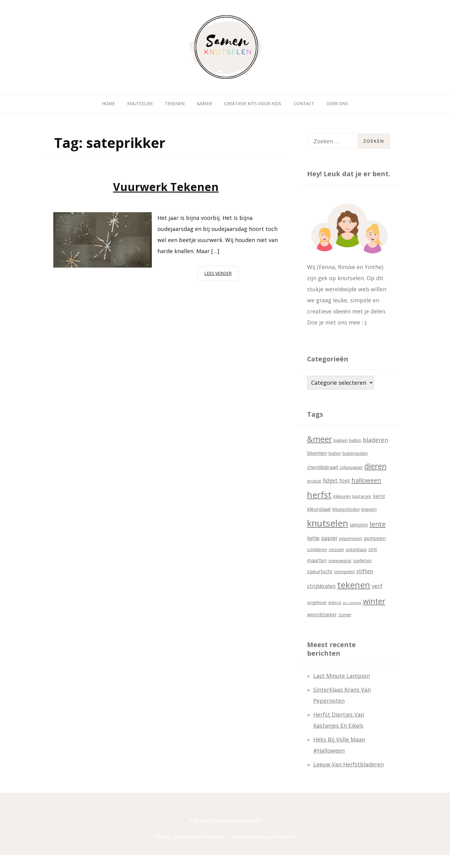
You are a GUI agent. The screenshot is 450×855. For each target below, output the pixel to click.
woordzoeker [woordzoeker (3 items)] (322, 614)
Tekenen (174, 103)
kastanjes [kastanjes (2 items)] (361, 496)
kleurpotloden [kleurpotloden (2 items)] (346, 509)
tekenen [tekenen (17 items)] (353, 585)
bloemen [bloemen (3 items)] (317, 453)
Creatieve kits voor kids (252, 103)
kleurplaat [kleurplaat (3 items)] (319, 509)
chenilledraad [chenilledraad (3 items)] (322, 467)
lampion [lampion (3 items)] (359, 524)
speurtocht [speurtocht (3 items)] (319, 571)
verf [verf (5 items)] (377, 586)
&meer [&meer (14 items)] (319, 438)
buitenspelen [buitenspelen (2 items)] (355, 453)
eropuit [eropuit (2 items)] (314, 481)
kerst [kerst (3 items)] (379, 496)
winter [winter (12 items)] (374, 601)
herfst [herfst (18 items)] (319, 494)
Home (108, 103)
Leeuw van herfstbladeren (348, 764)
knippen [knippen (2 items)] (369, 509)
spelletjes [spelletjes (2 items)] (362, 560)
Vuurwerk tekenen (166, 187)
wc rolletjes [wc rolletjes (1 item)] (352, 603)
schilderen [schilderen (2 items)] (317, 549)
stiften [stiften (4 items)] (364, 571)
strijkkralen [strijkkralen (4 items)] (321, 586)
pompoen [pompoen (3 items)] (375, 538)
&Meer (204, 103)
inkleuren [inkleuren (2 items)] (342, 496)
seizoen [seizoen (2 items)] (336, 549)
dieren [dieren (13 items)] (375, 466)
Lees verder (221, 275)
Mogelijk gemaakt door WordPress (190, 837)
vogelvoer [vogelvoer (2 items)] (317, 602)
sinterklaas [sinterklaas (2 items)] (356, 549)
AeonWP (286, 837)
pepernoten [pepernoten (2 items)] (350, 538)
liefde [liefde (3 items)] (313, 538)
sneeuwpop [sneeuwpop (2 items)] (339, 560)
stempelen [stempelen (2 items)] (344, 572)
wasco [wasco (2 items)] (334, 602)
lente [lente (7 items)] (378, 524)
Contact (304, 103)
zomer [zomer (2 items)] (345, 615)
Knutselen (139, 103)
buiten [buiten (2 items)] (335, 453)
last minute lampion (341, 675)
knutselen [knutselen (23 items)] (327, 523)
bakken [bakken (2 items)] (341, 440)
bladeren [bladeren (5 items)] (375, 440)
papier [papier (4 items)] (329, 538)
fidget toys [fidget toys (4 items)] (336, 480)
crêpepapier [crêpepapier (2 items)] (351, 467)
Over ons (337, 103)
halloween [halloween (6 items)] (366, 480)
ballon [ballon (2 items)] (355, 440)
